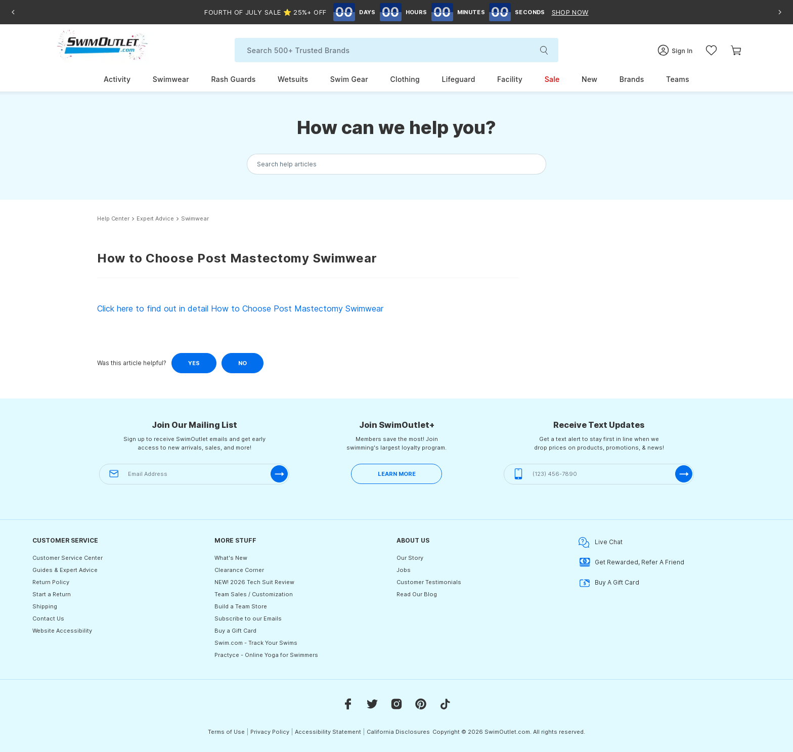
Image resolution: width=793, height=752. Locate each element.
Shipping (44, 606)
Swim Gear (349, 79)
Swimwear (171, 79)
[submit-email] (279, 473)
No (242, 363)
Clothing (404, 79)
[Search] (396, 50)
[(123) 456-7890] (599, 474)
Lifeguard (458, 79)
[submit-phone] (683, 473)
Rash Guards (233, 79)
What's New (230, 557)
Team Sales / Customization (253, 594)
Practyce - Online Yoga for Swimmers (266, 654)
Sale (552, 79)
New (589, 79)
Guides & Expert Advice (65, 569)
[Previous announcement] (13, 12)
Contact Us (48, 618)
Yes (194, 363)
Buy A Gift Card (609, 583)
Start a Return (51, 594)
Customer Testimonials (428, 582)
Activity (117, 79)
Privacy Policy (269, 731)
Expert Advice (155, 219)
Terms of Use (226, 731)
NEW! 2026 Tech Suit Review (254, 582)
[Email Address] (194, 474)
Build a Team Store (240, 606)
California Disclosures (398, 731)
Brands (632, 79)
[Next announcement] (780, 12)
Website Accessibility (62, 630)
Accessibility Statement (328, 731)
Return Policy (50, 582)
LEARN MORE (397, 473)
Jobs (403, 569)
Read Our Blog (416, 594)
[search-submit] (545, 50)
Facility (509, 79)
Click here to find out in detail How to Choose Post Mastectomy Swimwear (240, 308)
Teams (677, 79)
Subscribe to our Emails (248, 618)
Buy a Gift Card (235, 630)
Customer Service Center (67, 557)
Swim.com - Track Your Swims (255, 642)
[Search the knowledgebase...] (396, 164)
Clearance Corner (239, 569)
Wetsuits (293, 79)
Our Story (409, 557)
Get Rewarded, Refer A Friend (631, 562)
